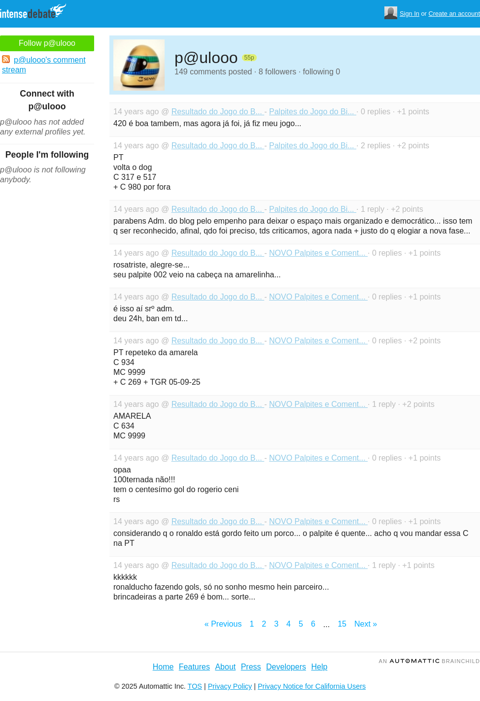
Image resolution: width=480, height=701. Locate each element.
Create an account (454, 13)
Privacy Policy (230, 686)
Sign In (409, 13)
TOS (195, 686)
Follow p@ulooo (47, 43)
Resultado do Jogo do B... (218, 111)
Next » (365, 624)
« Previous (223, 624)
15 (342, 624)
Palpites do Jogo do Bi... (312, 111)
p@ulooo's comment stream (44, 64)
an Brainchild (429, 661)
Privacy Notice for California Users (312, 686)
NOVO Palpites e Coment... (318, 253)
